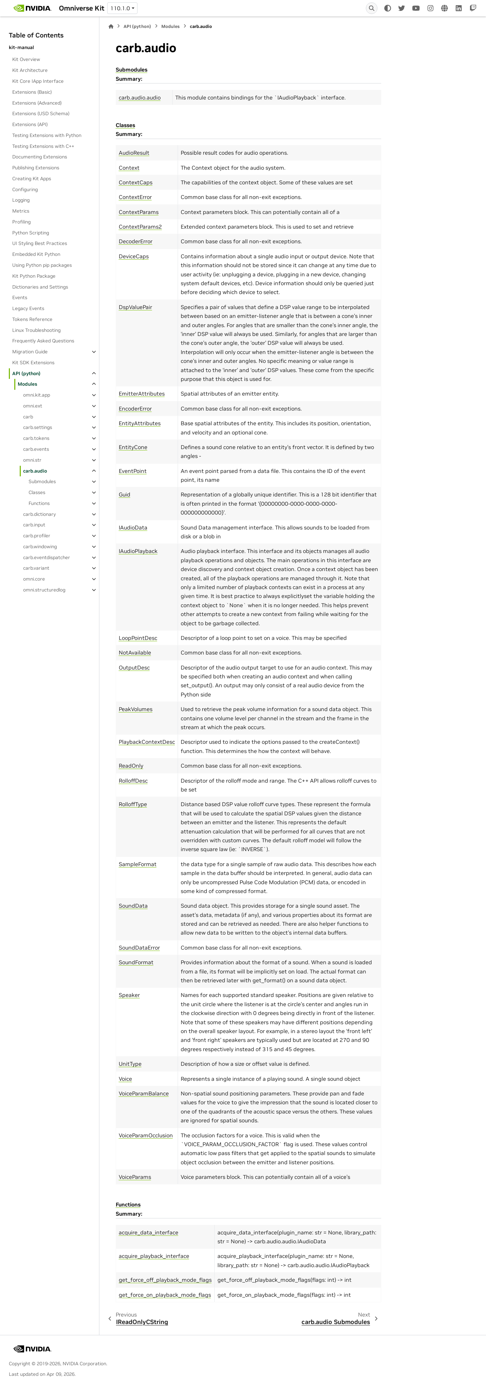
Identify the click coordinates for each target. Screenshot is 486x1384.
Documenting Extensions (39, 157)
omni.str (32, 460)
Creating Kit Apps (31, 178)
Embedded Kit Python (36, 254)
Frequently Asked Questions (43, 341)
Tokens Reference (32, 319)
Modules (27, 384)
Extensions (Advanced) (37, 103)
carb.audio (35, 471)
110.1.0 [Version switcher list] (120, 8)
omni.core (34, 579)
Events (19, 297)
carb (28, 417)
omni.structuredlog (44, 590)
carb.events (36, 449)
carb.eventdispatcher (46, 557)
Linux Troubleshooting (36, 330)
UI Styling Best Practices (39, 243)
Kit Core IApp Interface (38, 81)
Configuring (25, 189)
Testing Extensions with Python (46, 135)
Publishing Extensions (35, 168)
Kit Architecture (30, 70)
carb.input (34, 525)
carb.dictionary (39, 514)
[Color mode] (388, 8)
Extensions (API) (30, 124)
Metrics (20, 211)
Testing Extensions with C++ (43, 146)
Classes (37, 492)
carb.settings (37, 427)
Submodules (42, 481)
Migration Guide (30, 352)
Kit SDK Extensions (33, 362)
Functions (39, 503)
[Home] (111, 26)
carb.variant (36, 568)
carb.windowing (40, 546)
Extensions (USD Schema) (40, 113)
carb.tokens (36, 438)
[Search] (371, 8)
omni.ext (32, 406)
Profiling (21, 222)
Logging (21, 200)
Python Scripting (30, 233)
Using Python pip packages (42, 265)
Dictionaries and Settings (40, 287)
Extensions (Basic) (32, 92)
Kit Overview (26, 59)
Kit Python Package (33, 276)
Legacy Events (28, 308)
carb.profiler (36, 536)
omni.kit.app (36, 395)
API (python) (26, 373)
